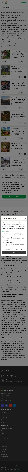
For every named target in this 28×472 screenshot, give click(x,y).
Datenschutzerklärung (16, 228)
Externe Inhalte (15, 244)
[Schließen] (25, 218)
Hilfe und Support (15, 238)
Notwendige (15, 233)
